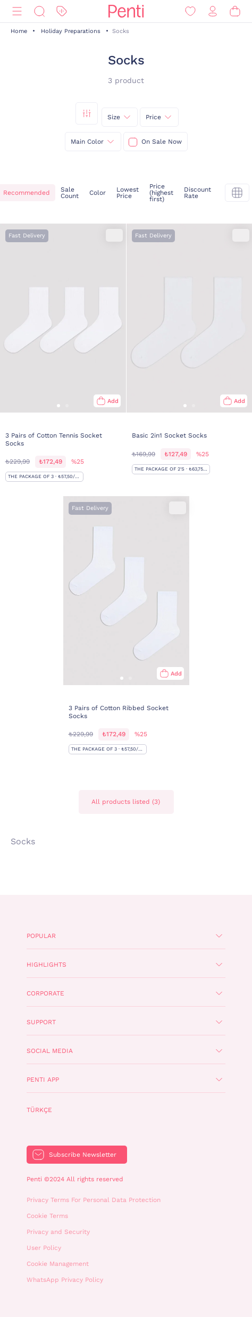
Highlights (46, 964)
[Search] (39, 11)
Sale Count (70, 192)
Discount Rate (197, 192)
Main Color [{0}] (87, 141)
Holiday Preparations (70, 31)
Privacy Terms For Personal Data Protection (94, 1200)
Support (41, 1022)
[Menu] (17, 11)
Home (19, 31)
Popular (41, 936)
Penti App (43, 1079)
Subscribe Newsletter (82, 1154)
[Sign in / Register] (212, 11)
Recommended (26, 193)
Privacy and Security (58, 1232)
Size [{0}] (113, 117)
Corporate (45, 993)
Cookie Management (58, 1263)
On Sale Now (161, 141)
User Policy (44, 1248)
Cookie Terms (47, 1216)
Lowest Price (127, 192)
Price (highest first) (161, 192)
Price (153, 117)
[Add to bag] (107, 400)
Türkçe (39, 1110)
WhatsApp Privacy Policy (65, 1279)
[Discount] (61, 11)
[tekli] (237, 192)
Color (97, 193)
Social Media (50, 1051)
